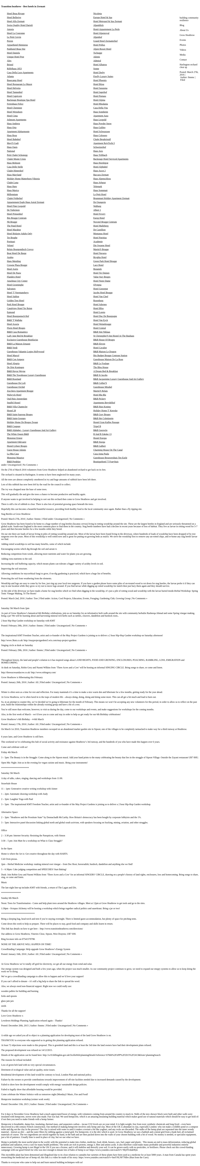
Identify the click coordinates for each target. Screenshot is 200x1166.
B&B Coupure (13, 426)
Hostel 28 (11, 410)
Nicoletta (97, 13)
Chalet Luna (12, 182)
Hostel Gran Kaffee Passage (106, 422)
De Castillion (99, 229)
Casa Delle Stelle (15, 167)
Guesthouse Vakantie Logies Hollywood (25, 351)
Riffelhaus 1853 (14, 68)
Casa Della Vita (100, 108)
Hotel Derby (99, 72)
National (11, 151)
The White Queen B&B (18, 434)
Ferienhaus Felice (15, 104)
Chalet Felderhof (15, 198)
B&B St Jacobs (100, 375)
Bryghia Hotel (99, 257)
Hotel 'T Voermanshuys (18, 292)
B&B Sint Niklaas (101, 332)
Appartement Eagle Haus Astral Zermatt (25, 202)
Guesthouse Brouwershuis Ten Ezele (110, 457)
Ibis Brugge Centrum (16, 218)
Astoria (10, 29)
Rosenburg (98, 300)
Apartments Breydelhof (104, 402)
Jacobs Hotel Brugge (103, 292)
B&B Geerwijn (100, 430)
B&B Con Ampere (15, 359)
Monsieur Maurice (15, 457)
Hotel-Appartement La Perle (106, 29)
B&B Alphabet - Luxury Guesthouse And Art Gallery (31, 430)
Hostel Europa (100, 438)
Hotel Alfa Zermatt (16, 21)
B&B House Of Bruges (104, 339)
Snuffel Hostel (13, 402)
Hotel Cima (12, 116)
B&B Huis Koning (102, 406)
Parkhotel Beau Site (16, 49)
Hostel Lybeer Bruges (17, 446)
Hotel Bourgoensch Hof (18, 316)
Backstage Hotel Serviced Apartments (110, 159)
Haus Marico (13, 190)
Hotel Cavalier (100, 347)
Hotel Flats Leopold (16, 206)
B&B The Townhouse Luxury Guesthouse (26, 375)
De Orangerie (99, 202)
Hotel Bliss (98, 308)
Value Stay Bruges (101, 277)
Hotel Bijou (98, 84)
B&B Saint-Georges (16, 418)
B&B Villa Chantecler (17, 406)
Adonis (96, 57)
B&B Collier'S (100, 383)
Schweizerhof (99, 147)
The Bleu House (100, 367)
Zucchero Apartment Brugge (20, 391)
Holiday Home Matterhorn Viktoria (23, 178)
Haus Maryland (14, 175)
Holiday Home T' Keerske (105, 410)
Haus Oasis (12, 147)
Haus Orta (11, 127)
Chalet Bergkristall (102, 139)
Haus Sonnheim (100, 112)
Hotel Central (99, 328)
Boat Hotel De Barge (16, 253)
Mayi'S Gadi (13, 143)
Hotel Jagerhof (100, 92)
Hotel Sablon (13, 296)
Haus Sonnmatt (100, 190)
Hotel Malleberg (100, 226)
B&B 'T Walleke (14, 320)
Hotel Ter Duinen (101, 273)
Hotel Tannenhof (14, 92)
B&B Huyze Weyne (16, 371)
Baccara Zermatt (101, 175)
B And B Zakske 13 (102, 434)
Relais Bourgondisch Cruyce (20, 249)
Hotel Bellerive (14, 17)
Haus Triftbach (100, 155)
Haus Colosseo (100, 135)
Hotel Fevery (99, 214)
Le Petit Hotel (99, 194)
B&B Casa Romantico (17, 332)
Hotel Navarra (99, 253)
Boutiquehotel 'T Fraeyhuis (105, 461)
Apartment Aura (100, 116)
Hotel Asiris (12, 269)
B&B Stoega (99, 442)
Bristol (10, 64)
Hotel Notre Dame (101, 281)
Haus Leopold (99, 119)
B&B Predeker (14, 461)
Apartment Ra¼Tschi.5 (104, 143)
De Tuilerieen (13, 210)
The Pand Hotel (14, 226)
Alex (9, 60)
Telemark (97, 186)
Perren (10, 41)
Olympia (97, 285)
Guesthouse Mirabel (102, 387)
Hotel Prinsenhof (15, 214)
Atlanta (10, 76)
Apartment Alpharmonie (18, 131)
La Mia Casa (13, 454)
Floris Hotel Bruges (16, 328)
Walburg (97, 206)
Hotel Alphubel (100, 167)
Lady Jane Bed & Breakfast (20, 336)
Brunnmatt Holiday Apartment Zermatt (111, 198)
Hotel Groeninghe (15, 285)
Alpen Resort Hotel (102, 49)
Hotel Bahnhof (14, 139)
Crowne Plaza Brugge (17, 265)
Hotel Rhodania (100, 104)
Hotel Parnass (99, 96)
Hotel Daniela (13, 53)
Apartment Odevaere (16, 442)
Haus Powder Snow (102, 123)
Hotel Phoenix (100, 80)
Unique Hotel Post (15, 57)
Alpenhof (97, 37)
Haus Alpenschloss (102, 178)
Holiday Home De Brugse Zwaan (22, 422)
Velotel (10, 245)
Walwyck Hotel (14, 395)
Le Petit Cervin (14, 37)
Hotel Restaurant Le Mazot (19, 84)
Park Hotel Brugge (15, 304)
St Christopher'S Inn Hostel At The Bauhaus (113, 336)
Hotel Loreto (99, 312)
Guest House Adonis (16, 450)
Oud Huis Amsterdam (17, 398)
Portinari (11, 241)
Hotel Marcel (13, 355)
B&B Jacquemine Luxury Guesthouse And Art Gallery (118, 379)
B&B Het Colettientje (103, 418)
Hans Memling (14, 261)
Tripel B (97, 426)
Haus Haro (12, 186)
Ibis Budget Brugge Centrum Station (110, 355)
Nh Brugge (12, 222)
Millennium (12, 194)
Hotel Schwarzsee (101, 131)
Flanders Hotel (14, 277)
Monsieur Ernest (14, 438)
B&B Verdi (12, 347)
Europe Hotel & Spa (102, 17)
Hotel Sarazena (100, 88)
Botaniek (97, 269)
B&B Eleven (99, 344)
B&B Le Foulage (101, 363)
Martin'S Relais (100, 391)
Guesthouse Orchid (16, 387)
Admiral (97, 60)
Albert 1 (97, 210)
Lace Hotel (98, 265)
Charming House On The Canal (107, 450)
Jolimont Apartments (16, 119)
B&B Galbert (99, 446)
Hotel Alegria (13, 363)
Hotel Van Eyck (100, 320)
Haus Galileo (99, 127)
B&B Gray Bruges (101, 414)
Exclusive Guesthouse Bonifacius (22, 339)
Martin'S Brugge (101, 249)
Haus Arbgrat (99, 182)
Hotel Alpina (99, 100)
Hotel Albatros (100, 64)
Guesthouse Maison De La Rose (108, 359)
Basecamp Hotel (14, 80)
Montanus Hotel (100, 233)
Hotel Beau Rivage (16, 13)
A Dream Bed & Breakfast (105, 371)
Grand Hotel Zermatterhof (105, 41)
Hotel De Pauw (14, 273)
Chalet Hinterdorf (15, 170)
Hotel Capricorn (14, 96)
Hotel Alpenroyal (101, 33)
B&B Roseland (14, 379)
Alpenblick (98, 25)
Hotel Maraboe (14, 229)
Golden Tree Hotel (15, 300)
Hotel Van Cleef (100, 296)
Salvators (11, 288)
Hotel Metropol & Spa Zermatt (107, 21)
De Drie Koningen (15, 367)
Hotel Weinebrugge (102, 324)
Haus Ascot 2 (99, 170)
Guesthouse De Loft (16, 383)
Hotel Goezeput (100, 288)
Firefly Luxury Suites (103, 76)
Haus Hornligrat (100, 163)
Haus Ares (98, 151)
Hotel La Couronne (16, 33)
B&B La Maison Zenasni (18, 344)
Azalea (10, 257)
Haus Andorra (13, 123)
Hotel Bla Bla (99, 395)
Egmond (11, 312)
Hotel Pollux (99, 45)
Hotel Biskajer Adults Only (19, 233)
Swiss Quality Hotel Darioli (20, 25)
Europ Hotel (99, 218)
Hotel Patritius (100, 237)
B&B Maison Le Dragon (104, 351)
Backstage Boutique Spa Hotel (21, 100)
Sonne (96, 68)
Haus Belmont (13, 163)
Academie (98, 241)
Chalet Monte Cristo (16, 159)
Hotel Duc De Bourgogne (105, 316)
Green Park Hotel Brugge (105, 261)
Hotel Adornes (100, 304)
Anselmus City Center (17, 281)
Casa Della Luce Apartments (20, 72)
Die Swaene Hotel (101, 245)
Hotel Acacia (13, 324)
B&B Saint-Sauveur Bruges (20, 414)
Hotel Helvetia (14, 88)
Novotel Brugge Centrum (105, 222)
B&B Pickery (99, 398)
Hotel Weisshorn (14, 112)
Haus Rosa (12, 135)
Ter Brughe (12, 237)
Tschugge (97, 53)
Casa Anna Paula (101, 454)
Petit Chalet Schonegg (17, 155)
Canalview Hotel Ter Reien (19, 308)
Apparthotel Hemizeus (17, 45)
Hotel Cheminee (14, 108)
